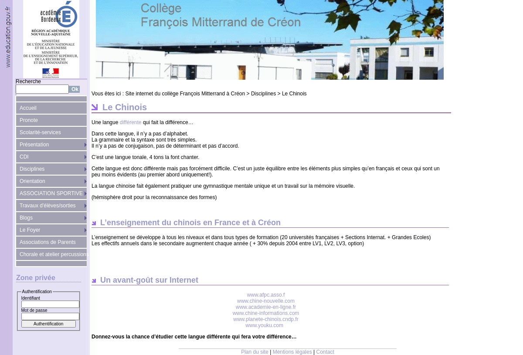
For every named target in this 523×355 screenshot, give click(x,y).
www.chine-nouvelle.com (266, 301)
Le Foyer (30, 230)
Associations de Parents (48, 242)
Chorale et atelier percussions (53, 254)
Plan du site (254, 352)
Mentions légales (292, 352)
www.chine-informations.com (266, 313)
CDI (24, 157)
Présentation (34, 145)
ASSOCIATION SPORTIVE (51, 193)
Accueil (28, 108)
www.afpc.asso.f (266, 295)
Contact (325, 352)
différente (131, 122)
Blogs (26, 218)
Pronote (29, 120)
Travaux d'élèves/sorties (48, 206)
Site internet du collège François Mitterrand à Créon (185, 94)
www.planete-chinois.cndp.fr (265, 319)
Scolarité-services (40, 132)
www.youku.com (264, 325)
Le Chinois (294, 94)
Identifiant (30, 298)
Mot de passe (34, 310)
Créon (269, 222)
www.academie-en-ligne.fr (266, 307)
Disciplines (32, 169)
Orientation (32, 181)
